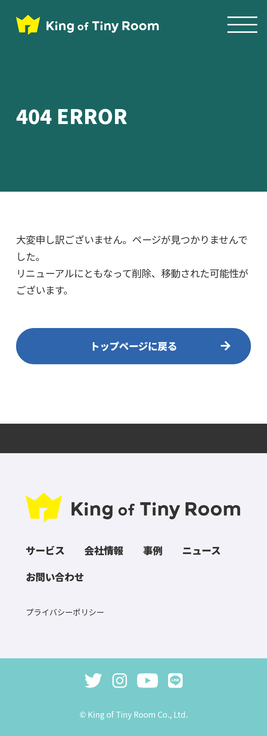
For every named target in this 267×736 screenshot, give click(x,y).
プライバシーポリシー (65, 612)
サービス (45, 550)
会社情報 (103, 550)
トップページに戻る (133, 345)
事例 (152, 550)
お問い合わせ (55, 576)
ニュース (201, 550)
